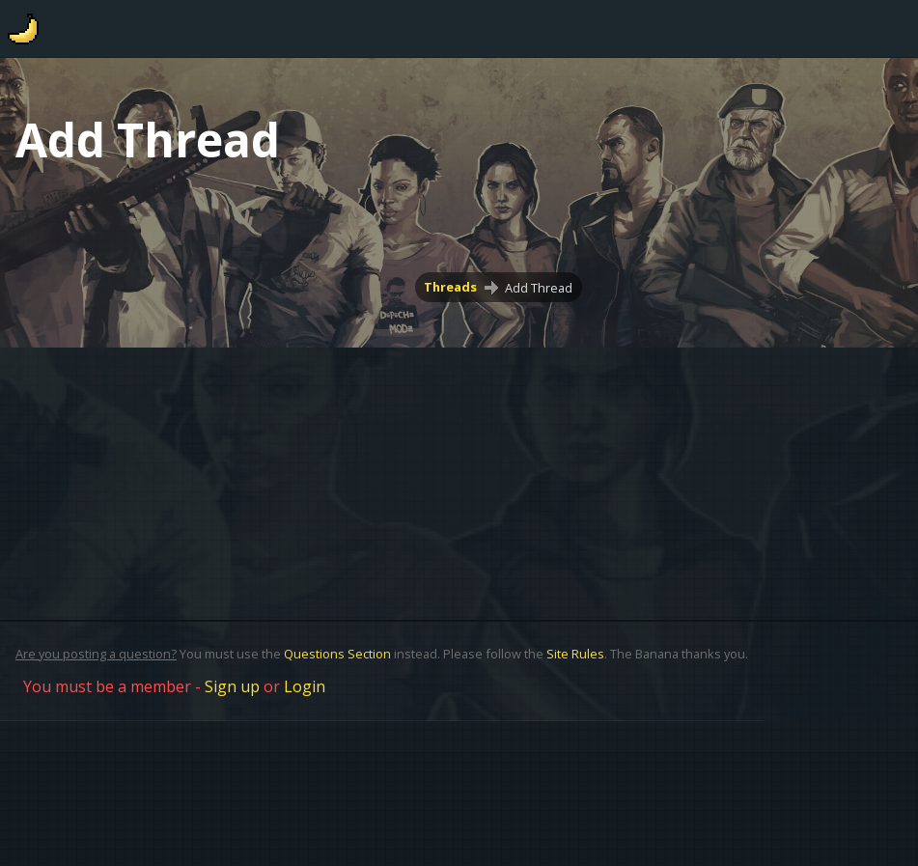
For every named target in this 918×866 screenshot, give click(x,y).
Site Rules (575, 653)
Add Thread (538, 287)
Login (304, 686)
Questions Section (337, 653)
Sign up (232, 686)
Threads (451, 287)
